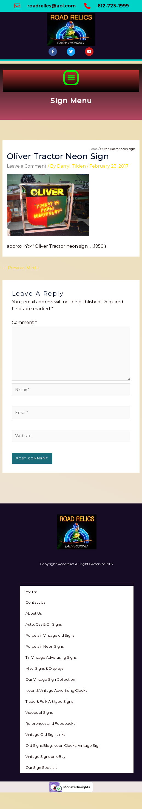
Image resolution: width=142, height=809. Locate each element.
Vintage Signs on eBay (45, 756)
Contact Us (35, 602)
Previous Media (21, 267)
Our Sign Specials (41, 767)
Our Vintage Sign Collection (50, 679)
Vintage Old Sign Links (45, 734)
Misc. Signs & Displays (44, 668)
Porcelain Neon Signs (44, 646)
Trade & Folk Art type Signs (49, 701)
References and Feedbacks (50, 723)
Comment (24, 322)
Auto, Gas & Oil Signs (43, 624)
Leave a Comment (27, 166)
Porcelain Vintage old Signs (49, 635)
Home (31, 591)
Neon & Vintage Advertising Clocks (56, 690)
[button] (71, 78)
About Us (33, 613)
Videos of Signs (39, 712)
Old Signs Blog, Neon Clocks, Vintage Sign (63, 745)
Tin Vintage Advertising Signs (50, 657)
